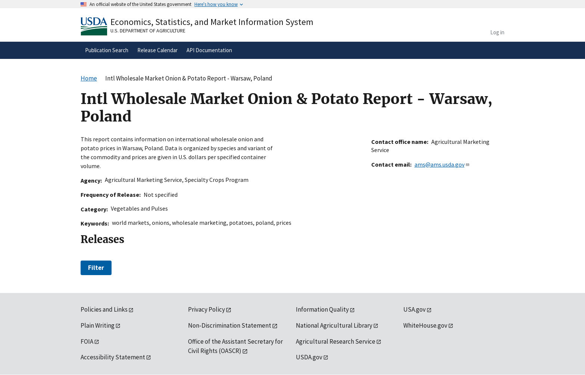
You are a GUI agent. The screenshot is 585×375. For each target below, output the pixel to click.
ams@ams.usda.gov (442, 164)
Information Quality (322, 309)
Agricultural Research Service (335, 341)
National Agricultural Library (334, 325)
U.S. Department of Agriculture (147, 30)
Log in (497, 32)
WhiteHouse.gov (425, 325)
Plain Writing (98, 325)
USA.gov (414, 309)
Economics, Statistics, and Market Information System (211, 21)
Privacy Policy (206, 309)
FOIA (87, 341)
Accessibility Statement (113, 357)
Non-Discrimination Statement (229, 325)
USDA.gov (309, 357)
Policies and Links (104, 309)
